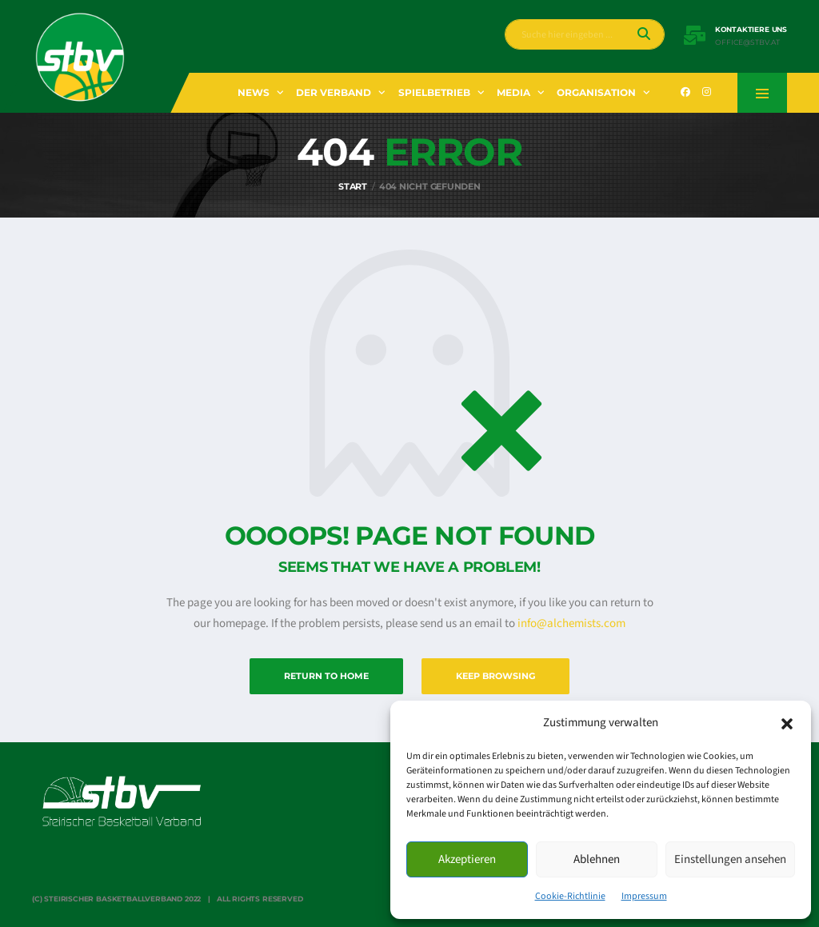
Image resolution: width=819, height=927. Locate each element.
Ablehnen (596, 859)
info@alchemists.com (571, 623)
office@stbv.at (747, 42)
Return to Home (326, 675)
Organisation (596, 92)
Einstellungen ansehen (730, 859)
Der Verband (333, 92)
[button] (787, 723)
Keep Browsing (495, 675)
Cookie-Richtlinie (570, 896)
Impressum (644, 896)
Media (513, 92)
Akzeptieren (467, 859)
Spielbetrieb (434, 92)
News (254, 92)
